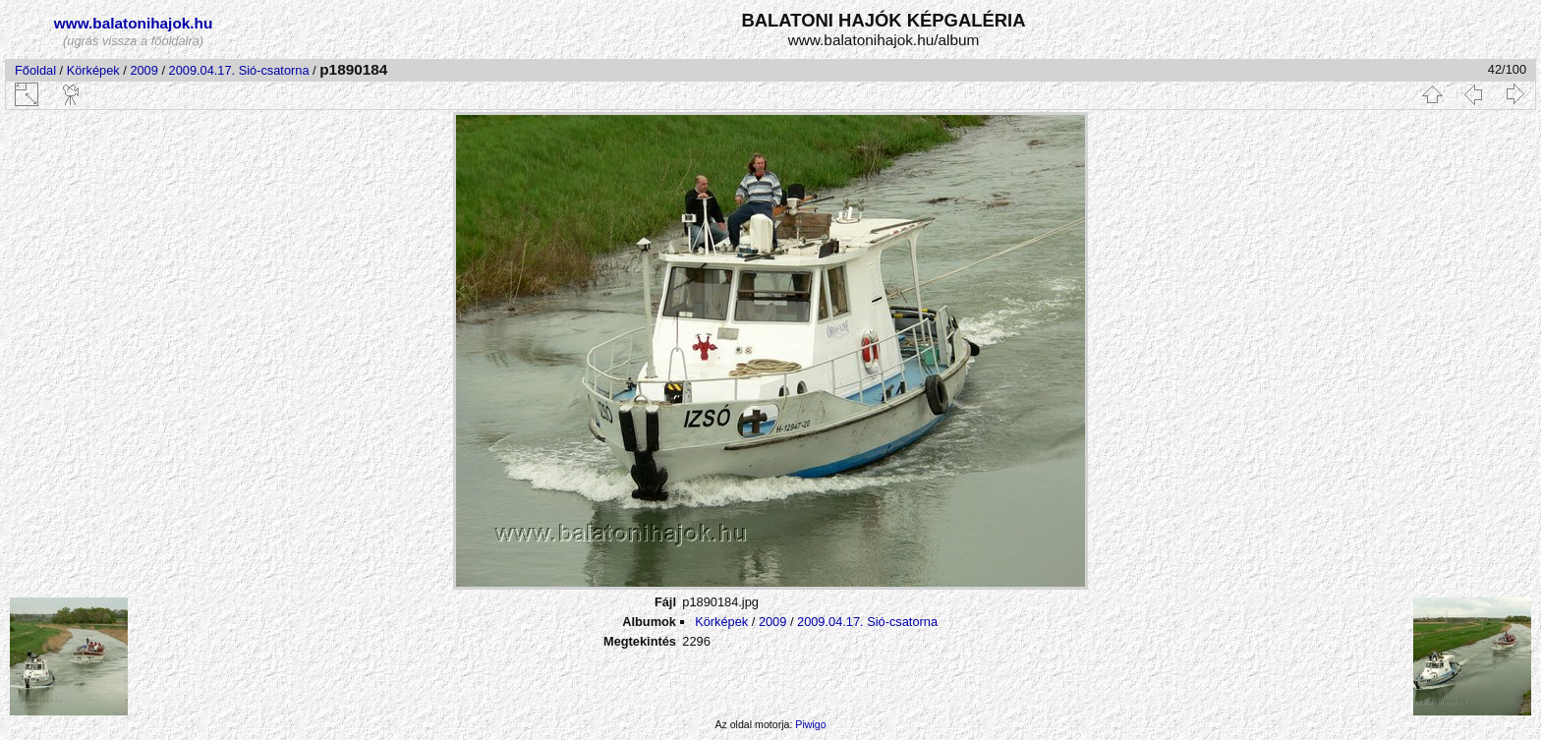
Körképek (93, 70)
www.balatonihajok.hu (133, 23)
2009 (143, 70)
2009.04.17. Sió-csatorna (239, 70)
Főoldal (35, 70)
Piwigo (810, 724)
